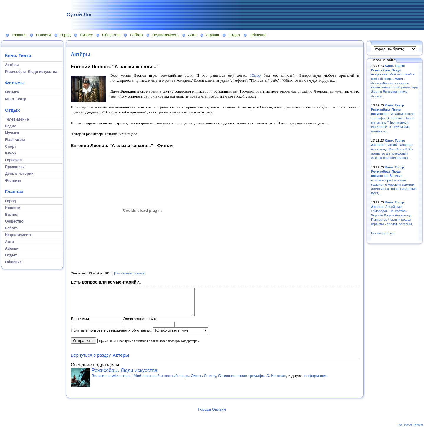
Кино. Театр (18, 55)
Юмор (255, 75)
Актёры (80, 54)
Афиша (212, 35)
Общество (111, 35)
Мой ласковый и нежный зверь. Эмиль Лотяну (175, 381)
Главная (19, 35)
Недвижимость (165, 35)
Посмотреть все (383, 233)
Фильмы (14, 82)
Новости (43, 35)
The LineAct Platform (410, 430)
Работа (136, 35)
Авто (192, 35)
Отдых (234, 35)
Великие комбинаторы (112, 381)
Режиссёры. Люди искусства (125, 375)
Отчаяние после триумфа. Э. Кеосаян (252, 381)
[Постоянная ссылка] (129, 273)
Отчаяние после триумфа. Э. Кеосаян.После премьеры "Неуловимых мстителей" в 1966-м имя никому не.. (393, 118)
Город (65, 35)
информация (315, 381)
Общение (258, 35)
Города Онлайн (212, 414)
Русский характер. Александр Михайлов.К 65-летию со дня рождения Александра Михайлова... (392, 149)
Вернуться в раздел (100, 360)
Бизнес (86, 35)
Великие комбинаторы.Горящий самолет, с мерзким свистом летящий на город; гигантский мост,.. (394, 180)
